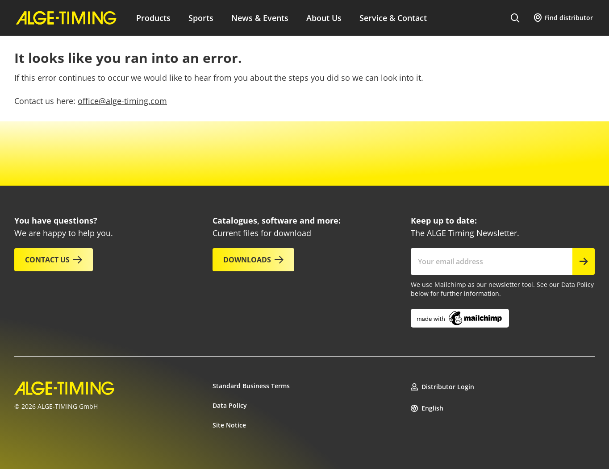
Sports (200, 17)
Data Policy (230, 405)
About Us (324, 17)
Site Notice (229, 425)
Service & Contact (393, 17)
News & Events (259, 17)
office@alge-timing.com (122, 100)
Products (153, 17)
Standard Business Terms (251, 386)
